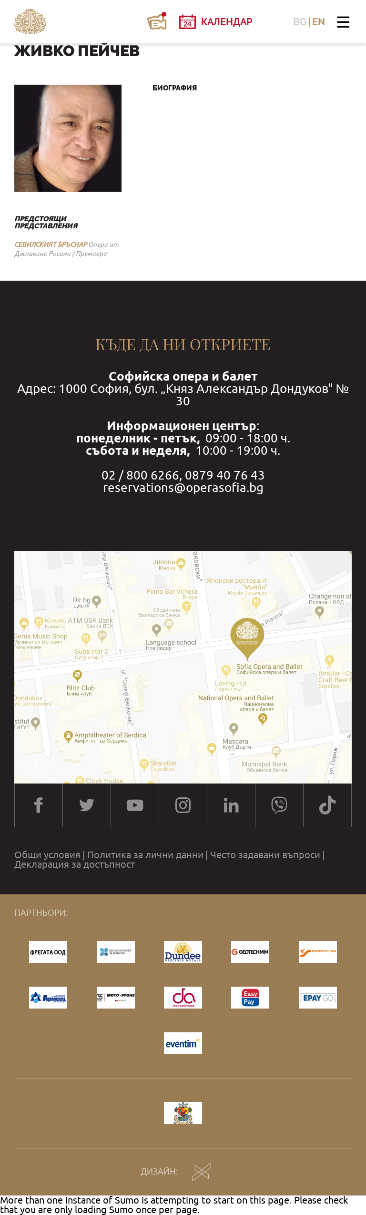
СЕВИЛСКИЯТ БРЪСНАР (50, 244)
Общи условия (47, 855)
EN (318, 22)
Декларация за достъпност (74, 864)
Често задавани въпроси (265, 855)
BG (300, 22)
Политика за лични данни (145, 855)
